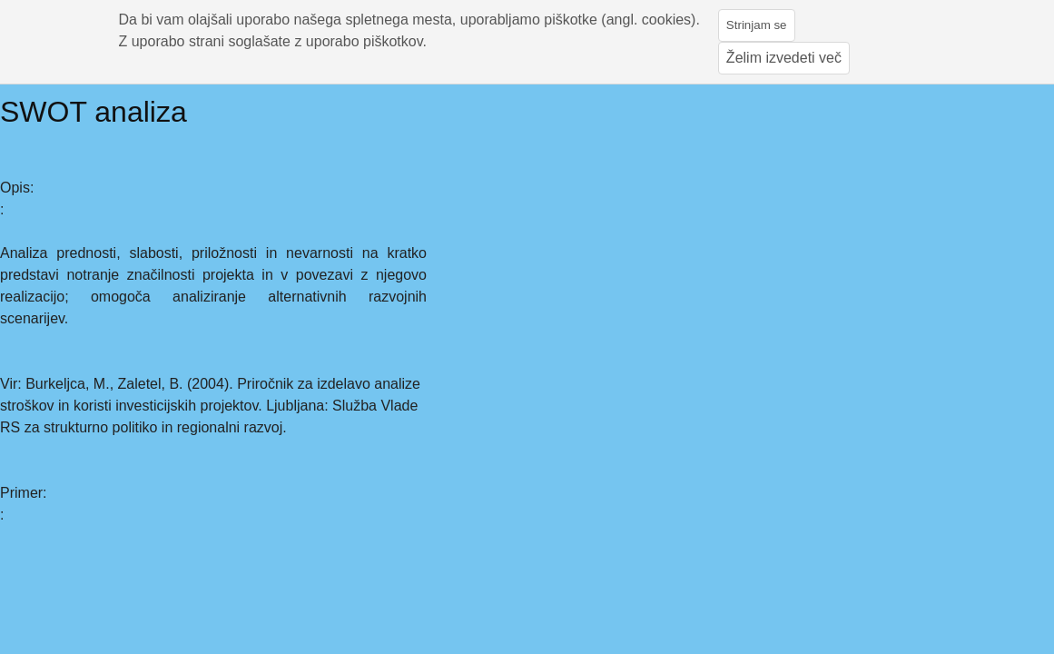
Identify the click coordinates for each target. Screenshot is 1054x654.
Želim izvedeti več (784, 57)
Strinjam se (756, 25)
